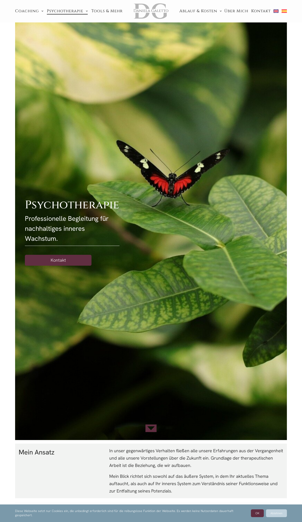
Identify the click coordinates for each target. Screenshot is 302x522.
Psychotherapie (67, 11)
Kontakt (261, 11)
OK (257, 513)
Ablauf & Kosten (200, 11)
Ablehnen (276, 513)
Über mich (236, 11)
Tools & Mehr (107, 11)
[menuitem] (276, 11)
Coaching (29, 11)
